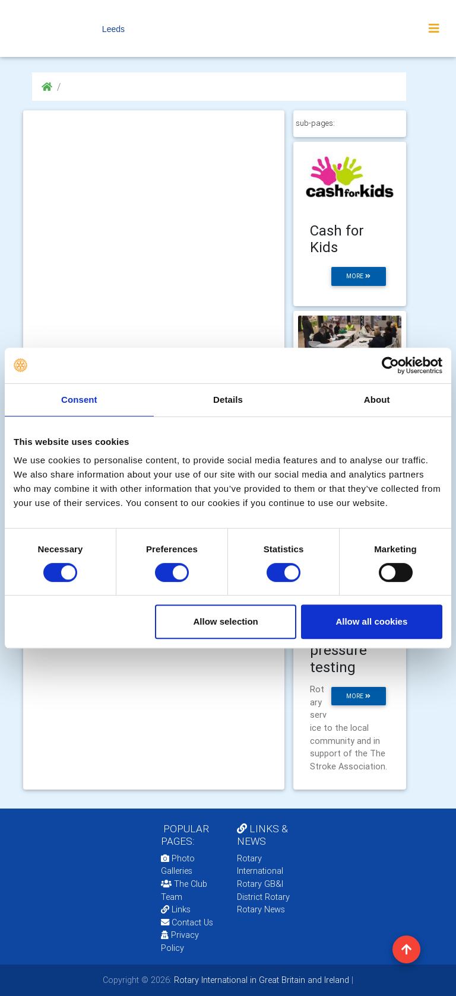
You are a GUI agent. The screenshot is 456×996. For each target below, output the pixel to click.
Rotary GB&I (260, 884)
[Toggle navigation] (434, 28)
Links (176, 909)
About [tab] (377, 399)
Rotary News (261, 909)
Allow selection (226, 621)
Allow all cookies (371, 621)
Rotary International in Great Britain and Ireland (260, 980)
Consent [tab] (79, 399)
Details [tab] (228, 399)
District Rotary (263, 897)
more (358, 276)
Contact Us (187, 922)
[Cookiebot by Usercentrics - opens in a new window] (390, 365)
